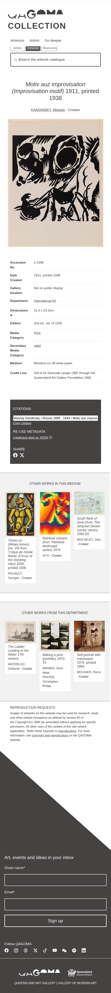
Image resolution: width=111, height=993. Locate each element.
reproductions (67, 731)
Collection (37, 25)
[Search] (55, 60)
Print (37, 333)
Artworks (17, 40)
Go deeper (53, 40)
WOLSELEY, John (89, 539)
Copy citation (22, 423)
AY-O (45, 555)
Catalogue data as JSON (30, 437)
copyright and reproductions (50, 735)
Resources (50, 48)
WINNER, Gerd (52, 668)
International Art (45, 301)
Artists (34, 40)
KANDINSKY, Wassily (48, 110)
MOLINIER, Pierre (89, 672)
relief (37, 346)
